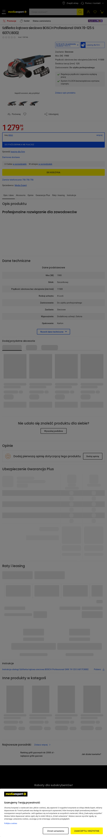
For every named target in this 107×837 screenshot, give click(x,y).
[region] (53, 813)
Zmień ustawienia (55, 830)
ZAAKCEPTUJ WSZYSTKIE (86, 830)
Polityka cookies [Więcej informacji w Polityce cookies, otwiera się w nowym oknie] (10, 823)
